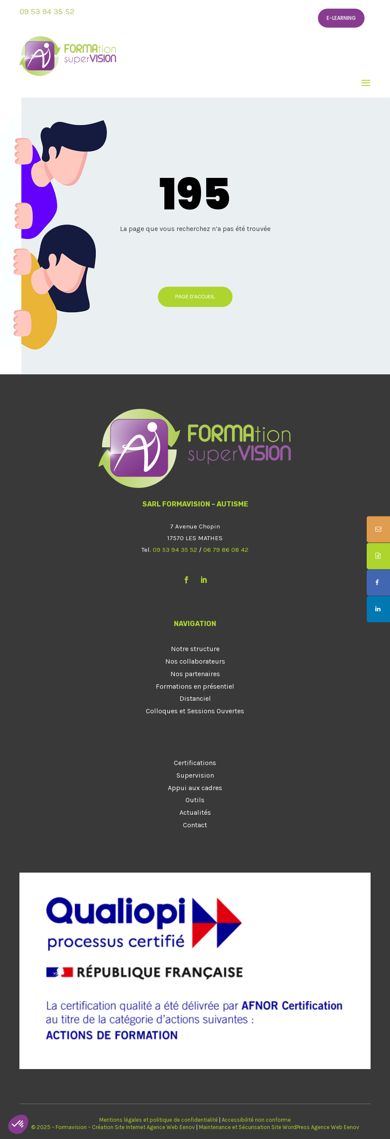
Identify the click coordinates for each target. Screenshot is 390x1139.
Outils (195, 800)
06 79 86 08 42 (225, 550)
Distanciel (195, 698)
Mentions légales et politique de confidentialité (158, 1120)
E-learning (341, 18)
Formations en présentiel (195, 686)
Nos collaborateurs (195, 661)
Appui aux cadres (195, 788)
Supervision (195, 775)
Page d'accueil (195, 297)
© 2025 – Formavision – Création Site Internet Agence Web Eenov (113, 1127)
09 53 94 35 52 (47, 11)
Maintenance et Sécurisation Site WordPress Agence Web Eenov (279, 1127)
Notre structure (195, 649)
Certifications (195, 763)
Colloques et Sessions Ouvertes (195, 711)
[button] (18, 1124)
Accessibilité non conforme (256, 1120)
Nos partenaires (195, 674)
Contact (195, 825)
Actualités (195, 812)
